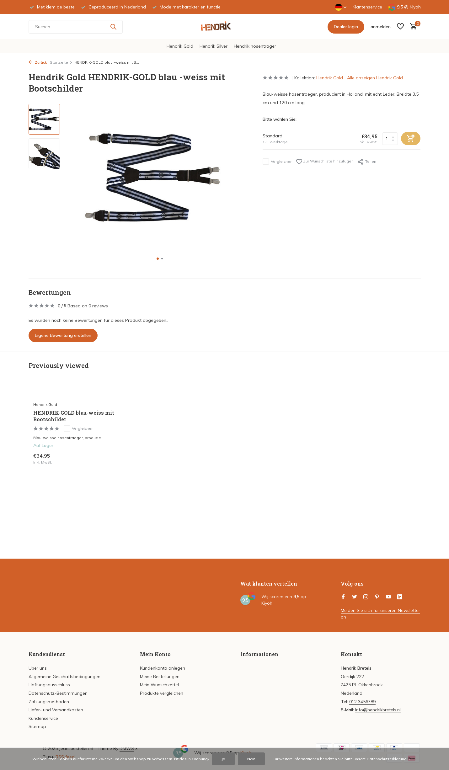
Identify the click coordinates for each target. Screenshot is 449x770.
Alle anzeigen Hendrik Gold (375, 78)
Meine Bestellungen (159, 676)
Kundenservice (43, 718)
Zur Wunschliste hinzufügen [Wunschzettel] (325, 162)
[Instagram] (365, 597)
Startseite (61, 62)
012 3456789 (362, 701)
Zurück (38, 62)
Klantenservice (367, 7)
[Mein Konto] (381, 26)
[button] (157, 259)
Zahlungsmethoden (49, 701)
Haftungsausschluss (49, 685)
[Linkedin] (399, 597)
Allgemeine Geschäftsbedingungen (64, 676)
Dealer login (346, 26)
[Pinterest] (377, 597)
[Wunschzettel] (400, 27)
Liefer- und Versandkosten (56, 710)
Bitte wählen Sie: (280, 119)
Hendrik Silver (213, 46)
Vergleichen (277, 161)
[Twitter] (354, 597)
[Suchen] (76, 27)
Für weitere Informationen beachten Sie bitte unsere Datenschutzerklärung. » (341, 759)
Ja (223, 759)
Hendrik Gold (180, 46)
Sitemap (37, 726)
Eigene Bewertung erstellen (63, 335)
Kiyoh (415, 7)
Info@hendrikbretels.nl (378, 710)
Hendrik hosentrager (255, 46)
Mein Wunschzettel (159, 685)
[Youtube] (388, 597)
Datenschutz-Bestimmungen (58, 693)
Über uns (38, 668)
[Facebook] (343, 597)
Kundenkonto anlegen (162, 668)
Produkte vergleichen (161, 693)
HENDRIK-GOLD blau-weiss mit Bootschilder (73, 416)
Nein (251, 759)
